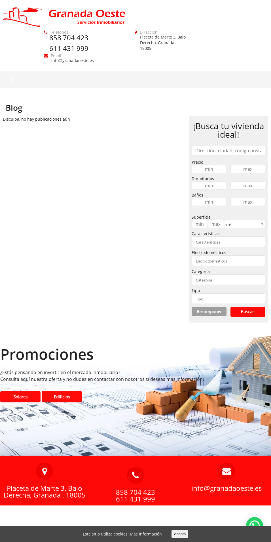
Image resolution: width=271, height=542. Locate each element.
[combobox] (244, 224)
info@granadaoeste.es (72, 60)
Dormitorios (203, 178)
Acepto (180, 534)
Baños (197, 195)
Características (206, 233)
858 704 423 (68, 37)
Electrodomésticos (209, 252)
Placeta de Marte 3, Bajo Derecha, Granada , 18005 (163, 42)
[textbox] (228, 242)
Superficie (201, 217)
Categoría (201, 271)
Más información (146, 534)
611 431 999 (68, 48)
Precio (197, 162)
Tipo (196, 290)
